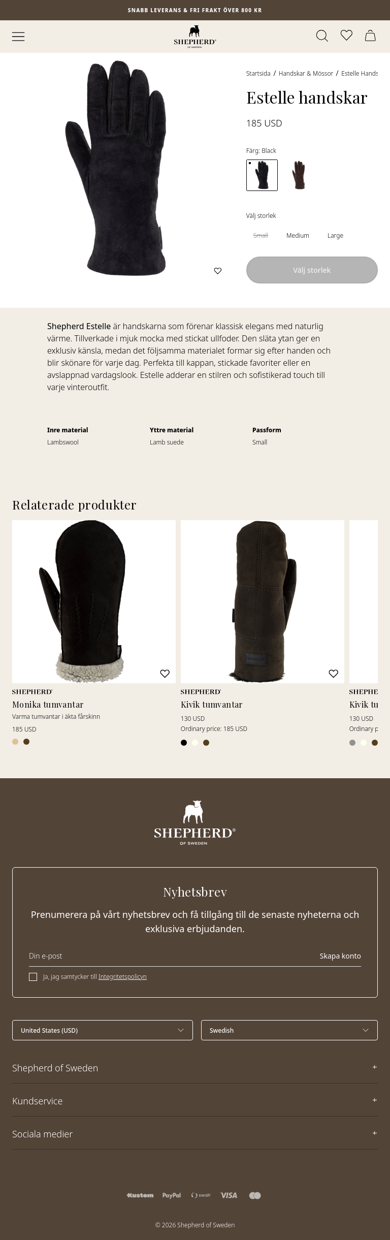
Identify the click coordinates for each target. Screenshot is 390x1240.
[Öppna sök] (323, 36)
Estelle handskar (364, 73)
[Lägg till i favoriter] (218, 271)
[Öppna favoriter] (347, 36)
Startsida (258, 73)
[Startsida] (195, 36)
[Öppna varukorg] (372, 36)
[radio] (260, 235)
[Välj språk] (289, 1030)
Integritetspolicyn (123, 976)
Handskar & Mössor (306, 73)
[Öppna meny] (18, 36)
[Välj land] (102, 1030)
